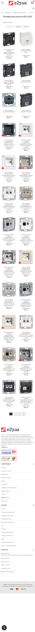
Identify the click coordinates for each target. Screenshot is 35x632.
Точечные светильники (7, 532)
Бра (2, 525)
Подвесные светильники (7, 515)
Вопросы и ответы (6, 477)
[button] (3, 33)
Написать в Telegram (7, 571)
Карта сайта (4, 501)
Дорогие (26, 26)
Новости (3, 494)
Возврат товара (5, 491)
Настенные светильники (7, 522)
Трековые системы (6, 519)
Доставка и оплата (6, 471)
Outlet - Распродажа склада (8, 545)
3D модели (4, 484)
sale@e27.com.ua (5, 568)
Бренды (3, 481)
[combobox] (17, 8)
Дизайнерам (4, 474)
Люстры (3, 509)
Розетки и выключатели (19, 12)
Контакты (3, 467)
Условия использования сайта (8, 487)
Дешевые (18, 26)
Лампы (3, 539)
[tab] (4, 627)
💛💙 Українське (5, 497)
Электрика (8, 12)
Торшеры (3, 529)
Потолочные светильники (8, 512)
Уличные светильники (6, 535)
